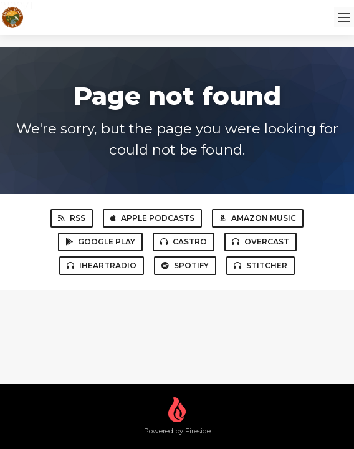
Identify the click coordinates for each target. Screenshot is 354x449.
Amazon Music (257, 218)
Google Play (100, 241)
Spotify (185, 265)
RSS (71, 218)
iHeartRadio (101, 265)
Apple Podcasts (152, 218)
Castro (183, 241)
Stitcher (260, 265)
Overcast (260, 241)
